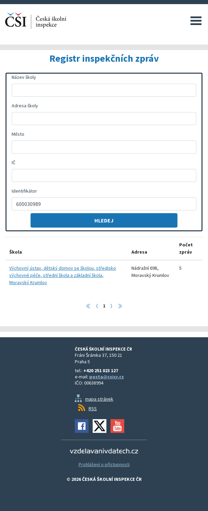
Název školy (24, 77)
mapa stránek (99, 399)
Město (18, 134)
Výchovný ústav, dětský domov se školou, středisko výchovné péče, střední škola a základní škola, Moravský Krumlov (62, 275)
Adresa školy (25, 105)
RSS (93, 408)
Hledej (104, 220)
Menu (195, 20)
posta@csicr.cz (106, 377)
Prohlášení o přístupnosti (104, 464)
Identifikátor (24, 191)
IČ (13, 162)
